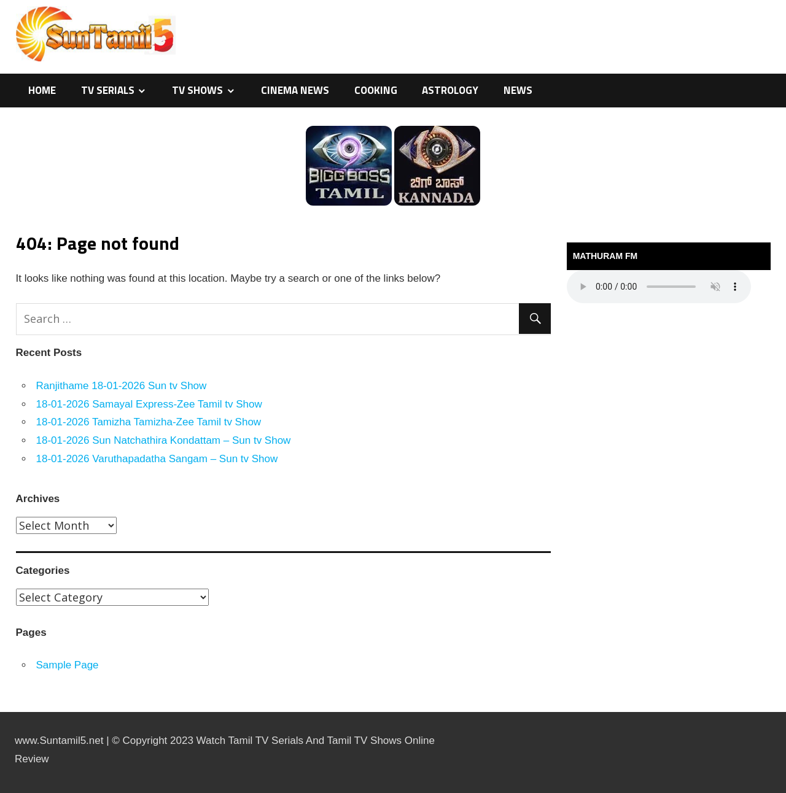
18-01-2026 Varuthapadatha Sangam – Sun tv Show (157, 459)
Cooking (375, 90)
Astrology (450, 90)
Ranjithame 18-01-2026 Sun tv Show (121, 386)
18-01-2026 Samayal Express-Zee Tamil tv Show (149, 404)
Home (42, 90)
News (518, 90)
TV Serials (107, 90)
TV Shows (197, 90)
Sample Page (67, 665)
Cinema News (295, 90)
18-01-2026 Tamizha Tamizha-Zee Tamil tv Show (149, 422)
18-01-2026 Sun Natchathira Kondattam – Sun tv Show (163, 440)
